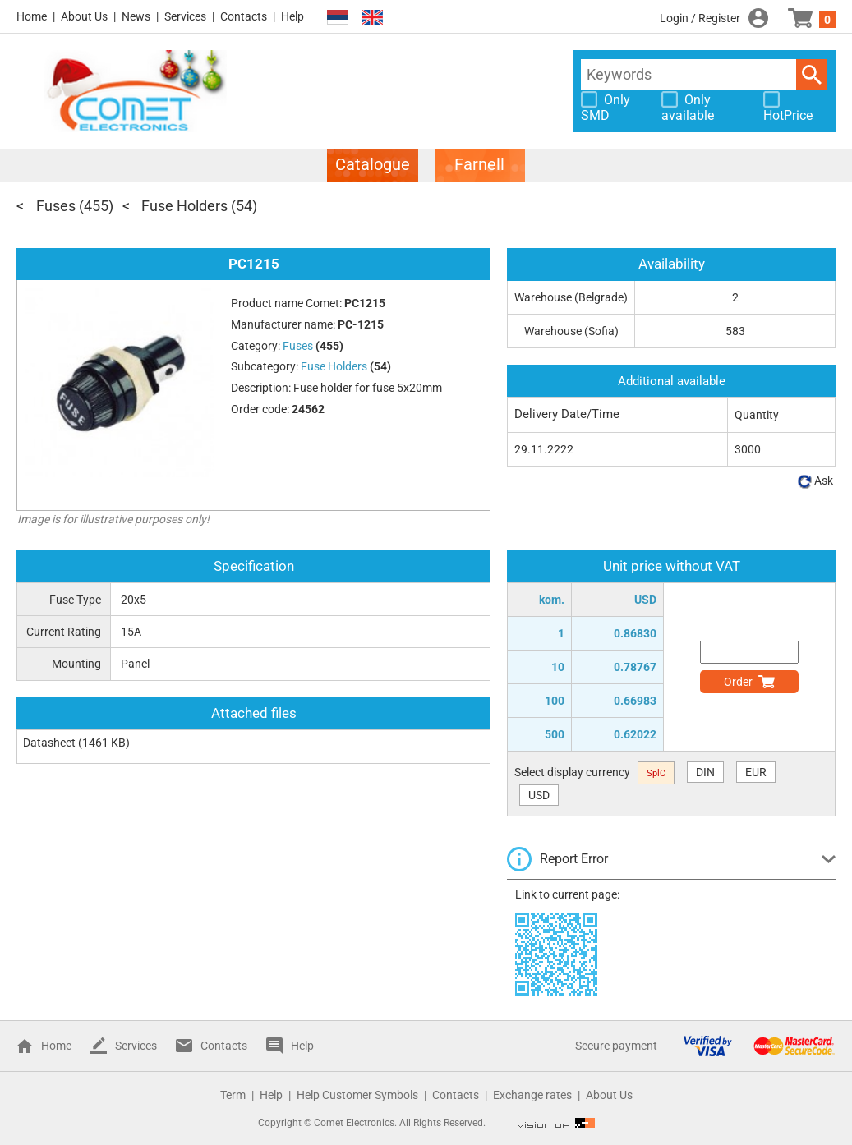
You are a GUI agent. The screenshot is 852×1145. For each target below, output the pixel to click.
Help (292, 16)
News (136, 16)
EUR (756, 772)
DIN (705, 772)
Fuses (56, 205)
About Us (84, 16)
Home (31, 16)
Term (233, 1094)
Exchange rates (532, 1094)
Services (185, 16)
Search (811, 74)
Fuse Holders (184, 205)
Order (738, 681)
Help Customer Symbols (357, 1094)
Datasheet (49, 742)
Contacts (243, 16)
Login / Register (700, 18)
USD (539, 795)
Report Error (574, 859)
